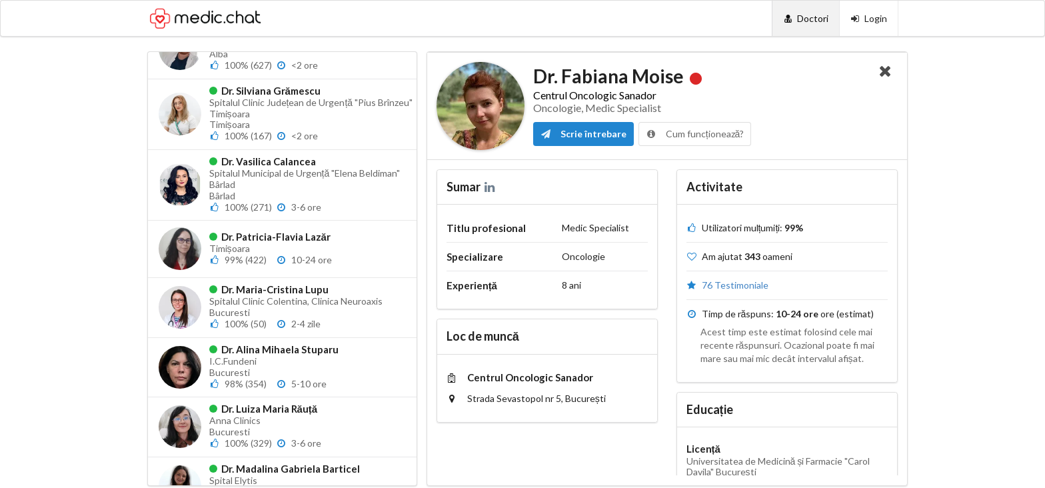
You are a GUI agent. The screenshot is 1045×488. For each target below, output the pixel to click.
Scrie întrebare (583, 133)
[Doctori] (805, 18)
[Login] (868, 18)
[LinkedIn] (491, 186)
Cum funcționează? (695, 133)
